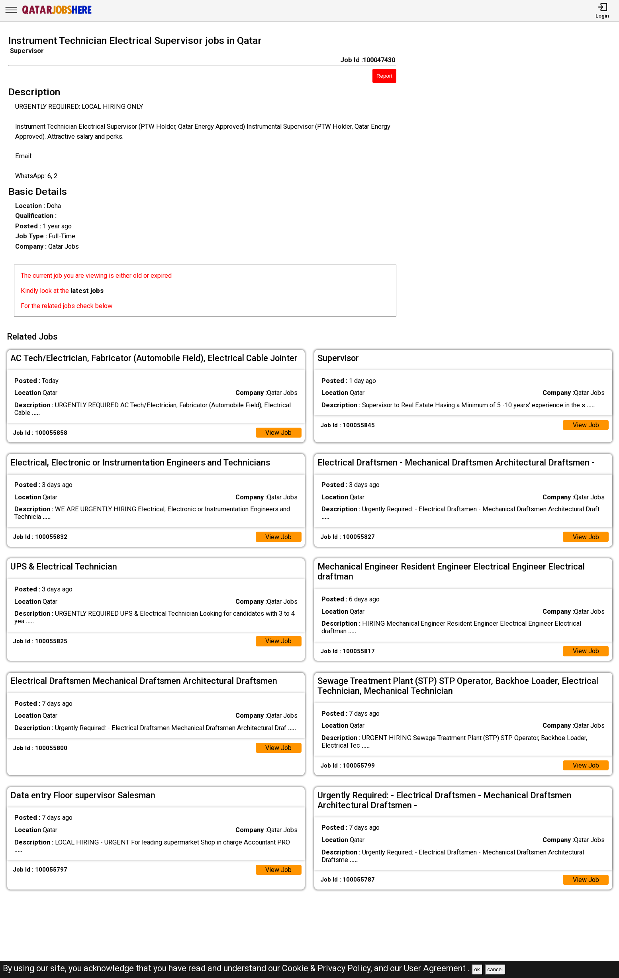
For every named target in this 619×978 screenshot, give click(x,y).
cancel (495, 969)
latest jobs (87, 291)
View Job (278, 431)
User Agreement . (437, 968)
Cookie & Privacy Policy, (328, 968)
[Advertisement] (515, 178)
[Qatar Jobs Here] (57, 14)
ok (477, 969)
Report (384, 76)
